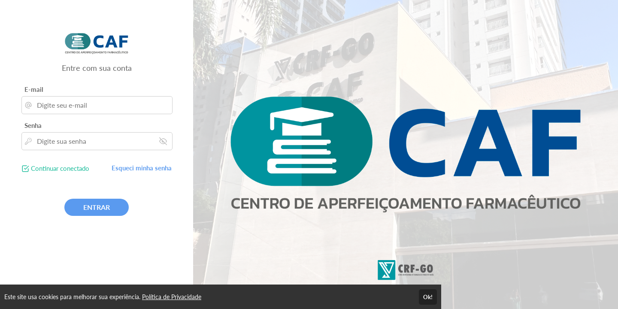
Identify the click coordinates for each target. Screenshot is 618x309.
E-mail (33, 89)
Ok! (428, 297)
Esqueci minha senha (142, 168)
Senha (33, 125)
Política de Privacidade (171, 296)
